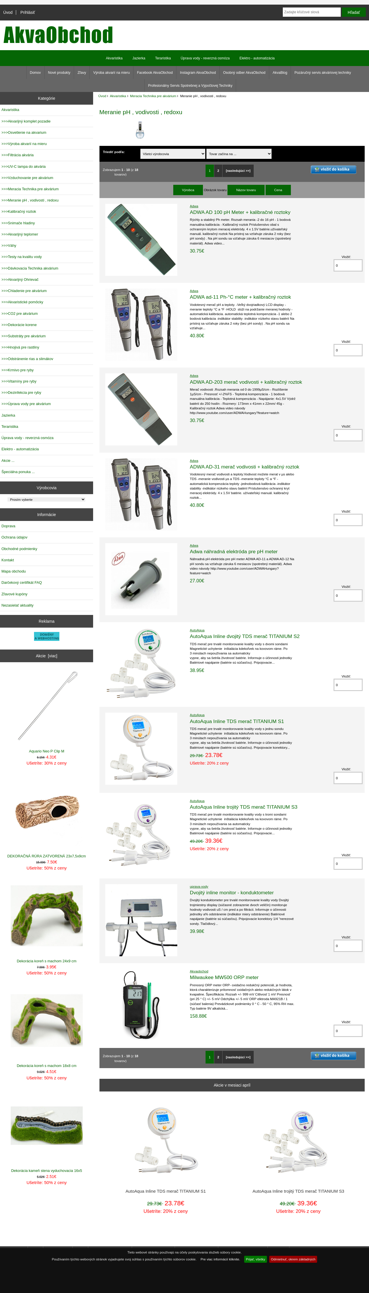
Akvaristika (118, 96)
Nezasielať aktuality (17, 605)
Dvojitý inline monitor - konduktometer (232, 892)
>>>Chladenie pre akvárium (24, 291)
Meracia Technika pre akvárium (153, 96)
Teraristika (163, 58)
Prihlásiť (27, 12)
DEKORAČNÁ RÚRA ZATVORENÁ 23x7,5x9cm (46, 816)
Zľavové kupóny (14, 594)
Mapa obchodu (13, 571)
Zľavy (82, 73)
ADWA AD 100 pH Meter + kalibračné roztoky (240, 212)
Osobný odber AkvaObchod (244, 73)
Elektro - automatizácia (257, 58)
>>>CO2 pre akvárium (19, 313)
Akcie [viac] (46, 656)
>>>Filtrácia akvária (17, 155)
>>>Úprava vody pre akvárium (26, 404)
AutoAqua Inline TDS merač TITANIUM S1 (237, 721)
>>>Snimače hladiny (18, 223)
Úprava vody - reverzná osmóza (205, 58)
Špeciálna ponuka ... (18, 472)
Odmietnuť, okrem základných (293, 1259)
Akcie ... (7, 460)
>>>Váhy (8, 245)
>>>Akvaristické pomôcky (22, 302)
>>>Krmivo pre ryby (17, 370)
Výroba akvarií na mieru (111, 73)
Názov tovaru (246, 190)
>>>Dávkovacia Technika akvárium (29, 268)
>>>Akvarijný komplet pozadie (25, 121)
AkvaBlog (280, 73)
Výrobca (188, 190)
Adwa (194, 206)
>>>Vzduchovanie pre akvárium (27, 178)
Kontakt (7, 560)
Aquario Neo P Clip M (47, 711)
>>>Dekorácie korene (19, 325)
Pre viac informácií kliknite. (220, 1259)
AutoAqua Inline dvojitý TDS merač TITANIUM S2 (245, 636)
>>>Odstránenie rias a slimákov (27, 359)
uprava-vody (199, 886)
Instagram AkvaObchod (198, 73)
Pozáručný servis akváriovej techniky (322, 73)
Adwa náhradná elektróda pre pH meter (234, 551)
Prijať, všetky (255, 1259)
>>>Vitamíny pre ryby (18, 381)
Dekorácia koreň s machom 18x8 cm (47, 1026)
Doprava (8, 526)
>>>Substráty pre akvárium (23, 336)
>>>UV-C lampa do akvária (23, 166)
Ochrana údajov (14, 537)
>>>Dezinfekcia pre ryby (21, 392)
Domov (35, 73)
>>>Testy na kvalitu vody (21, 257)
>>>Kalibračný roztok (18, 211)
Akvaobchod (199, 971)
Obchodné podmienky (19, 549)
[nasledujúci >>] (238, 170)
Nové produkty (59, 73)
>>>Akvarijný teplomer (19, 234)
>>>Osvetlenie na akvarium (23, 132)
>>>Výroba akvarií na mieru (24, 144)
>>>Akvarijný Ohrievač (20, 279)
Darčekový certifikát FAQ (21, 582)
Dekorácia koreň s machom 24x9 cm (47, 921)
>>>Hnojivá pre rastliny (20, 347)
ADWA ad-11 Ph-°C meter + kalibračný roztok (240, 297)
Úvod (7, 12)
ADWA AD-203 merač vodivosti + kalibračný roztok (246, 382)
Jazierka (138, 58)
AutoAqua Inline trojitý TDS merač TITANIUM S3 (244, 807)
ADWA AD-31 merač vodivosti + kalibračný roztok (245, 467)
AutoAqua (197, 630)
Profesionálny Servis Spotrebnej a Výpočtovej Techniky (190, 86)
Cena (278, 190)
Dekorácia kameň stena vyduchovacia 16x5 (47, 1131)
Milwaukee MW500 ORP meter (224, 977)
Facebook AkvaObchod (155, 73)
